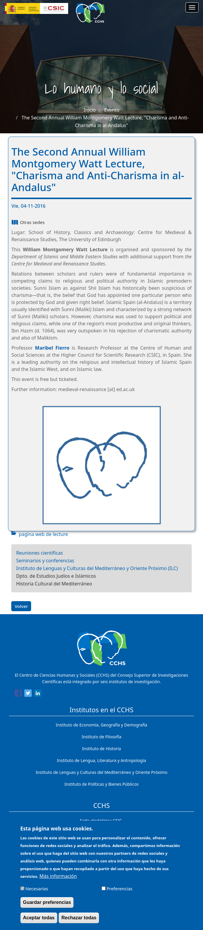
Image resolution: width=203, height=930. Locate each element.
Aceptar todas (39, 921)
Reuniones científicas (39, 553)
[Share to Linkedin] (37, 694)
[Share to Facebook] (18, 694)
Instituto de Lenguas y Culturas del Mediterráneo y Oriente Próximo (101, 772)
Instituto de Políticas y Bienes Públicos (101, 784)
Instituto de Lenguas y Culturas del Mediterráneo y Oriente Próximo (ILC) (97, 568)
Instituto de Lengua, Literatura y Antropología (101, 760)
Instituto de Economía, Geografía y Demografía (101, 725)
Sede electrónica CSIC (101, 820)
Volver (21, 606)
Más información (58, 879)
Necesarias (36, 892)
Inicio (90, 110)
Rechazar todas (78, 921)
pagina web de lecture (43, 534)
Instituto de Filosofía (101, 736)
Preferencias (119, 892)
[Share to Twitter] (28, 694)
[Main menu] (192, 7)
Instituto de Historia (101, 748)
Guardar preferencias (47, 905)
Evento (111, 110)
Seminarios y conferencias (45, 560)
